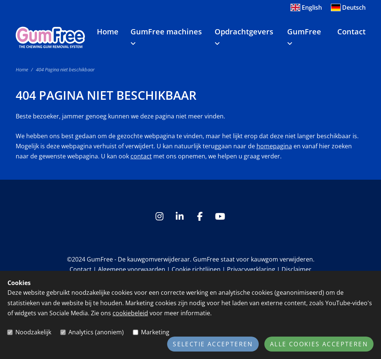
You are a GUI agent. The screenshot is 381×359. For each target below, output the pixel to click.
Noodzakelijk (33, 332)
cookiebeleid (130, 313)
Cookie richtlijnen (196, 269)
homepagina (274, 146)
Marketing (155, 332)
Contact (351, 32)
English (306, 7)
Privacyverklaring (251, 269)
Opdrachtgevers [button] (244, 36)
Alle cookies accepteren (319, 344)
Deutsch (348, 7)
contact (141, 156)
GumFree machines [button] (166, 36)
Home (108, 32)
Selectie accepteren (213, 344)
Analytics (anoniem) (96, 332)
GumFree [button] (304, 36)
